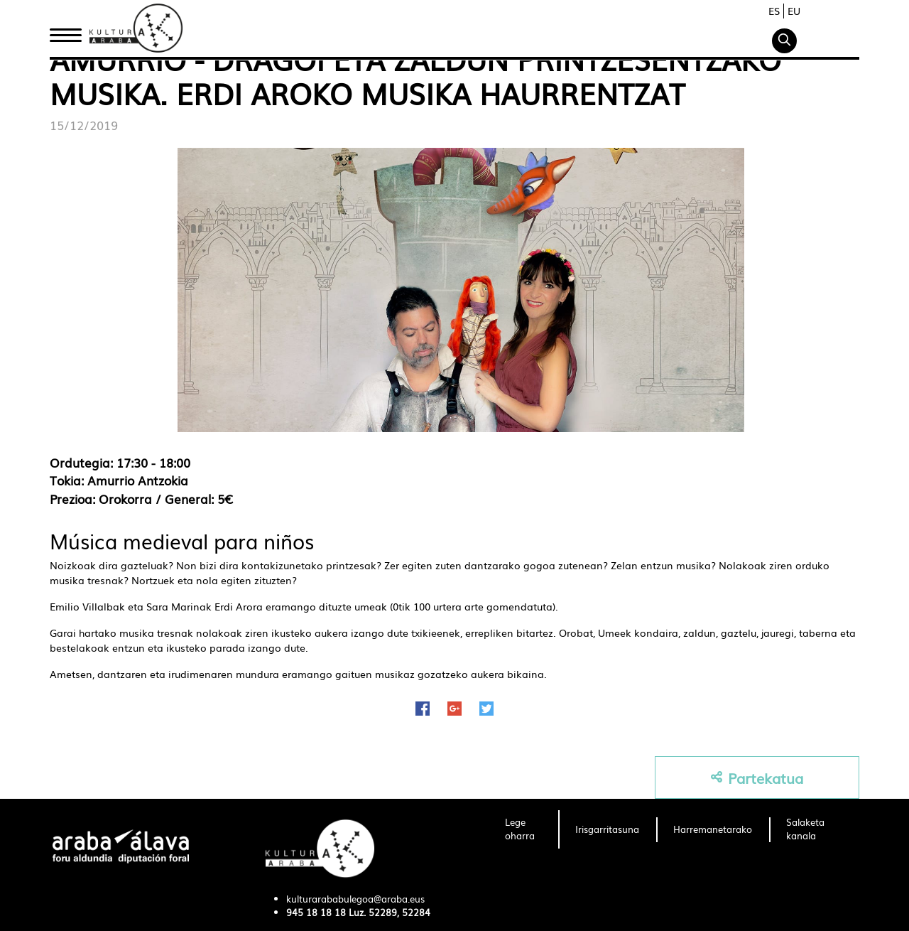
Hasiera (71, 30)
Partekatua (757, 778)
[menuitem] (523, 829)
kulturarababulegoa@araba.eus (355, 898)
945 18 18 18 (316, 912)
